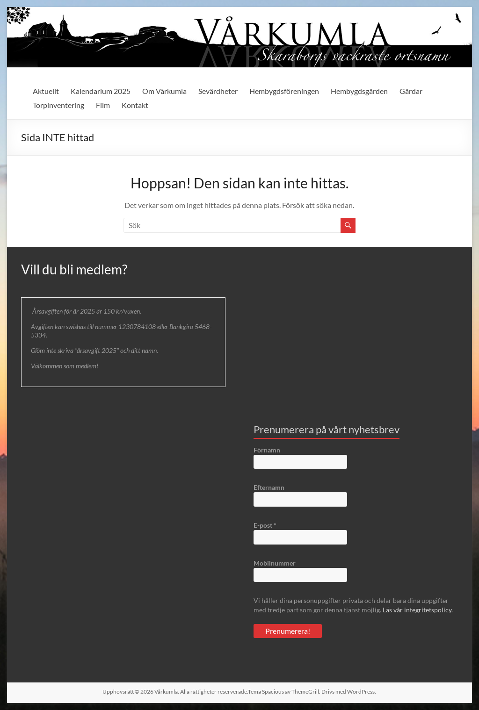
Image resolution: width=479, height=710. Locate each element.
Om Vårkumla (164, 90)
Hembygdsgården (359, 90)
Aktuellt (46, 90)
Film (103, 104)
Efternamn (269, 487)
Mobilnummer (275, 563)
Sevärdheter (218, 90)
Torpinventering (58, 104)
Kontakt (135, 104)
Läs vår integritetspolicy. (418, 610)
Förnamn (267, 450)
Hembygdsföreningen (284, 90)
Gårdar (410, 90)
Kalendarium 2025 (101, 90)
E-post (265, 525)
